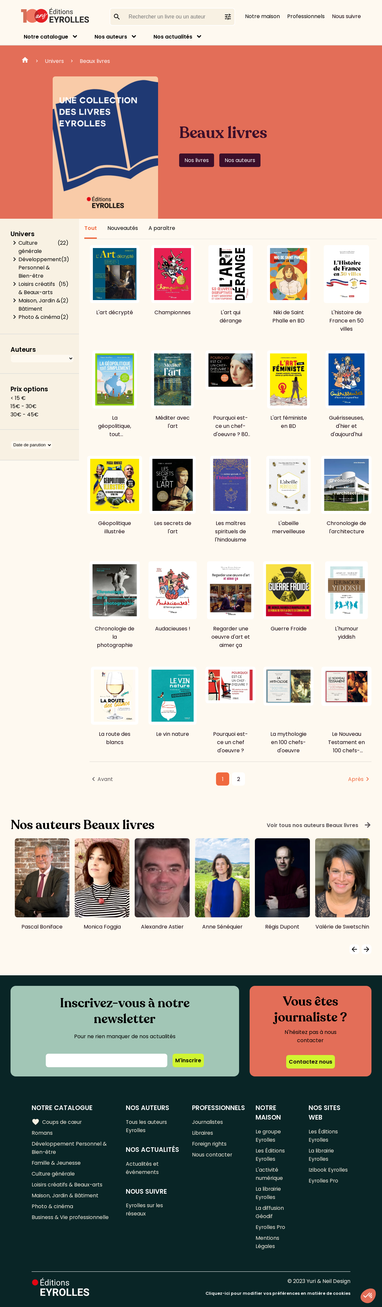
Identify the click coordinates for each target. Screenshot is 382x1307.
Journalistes (207, 1122)
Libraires (203, 1132)
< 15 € (18, 398)
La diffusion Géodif (270, 1212)
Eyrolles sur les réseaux (145, 1209)
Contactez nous (310, 1062)
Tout (90, 228)
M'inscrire (188, 1060)
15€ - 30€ (24, 406)
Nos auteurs (111, 37)
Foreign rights (210, 1143)
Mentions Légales (267, 1242)
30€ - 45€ (25, 414)
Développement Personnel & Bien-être (39, 268)
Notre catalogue (46, 37)
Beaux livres (95, 61)
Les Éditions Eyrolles (270, 1154)
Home (25, 61)
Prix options (29, 389)
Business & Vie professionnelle (70, 1217)
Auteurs (23, 349)
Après (356, 779)
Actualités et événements (142, 1168)
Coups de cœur (57, 1122)
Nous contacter (212, 1154)
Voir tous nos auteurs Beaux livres (319, 825)
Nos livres (196, 160)
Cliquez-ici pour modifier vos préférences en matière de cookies (277, 1293)
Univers (54, 61)
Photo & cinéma (39, 317)
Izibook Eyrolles (328, 1169)
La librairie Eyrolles (269, 1193)
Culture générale (30, 247)
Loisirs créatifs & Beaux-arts (36, 288)
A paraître (162, 228)
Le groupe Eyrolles (268, 1135)
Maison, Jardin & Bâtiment (39, 305)
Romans (42, 1132)
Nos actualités (172, 37)
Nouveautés (122, 228)
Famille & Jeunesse (56, 1162)
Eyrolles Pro (271, 1227)
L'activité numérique (269, 1174)
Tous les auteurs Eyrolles (147, 1126)
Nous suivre (346, 16)
